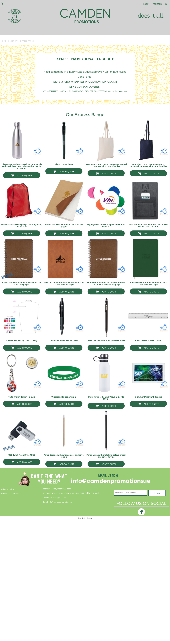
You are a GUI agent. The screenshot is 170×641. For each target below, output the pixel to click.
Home (3, 41)
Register (157, 4)
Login (146, 4)
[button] (2, 3)
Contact (15, 493)
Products (13, 41)
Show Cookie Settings (85, 518)
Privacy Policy (7, 489)
